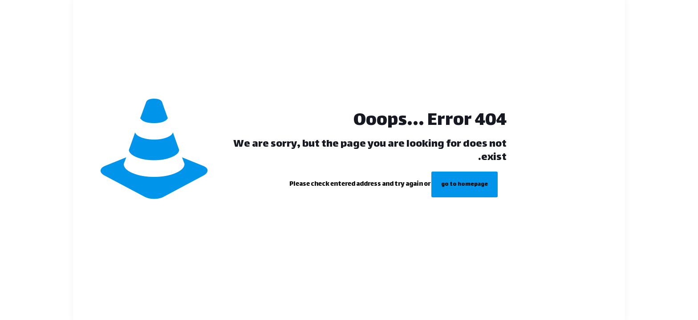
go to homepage (464, 184)
